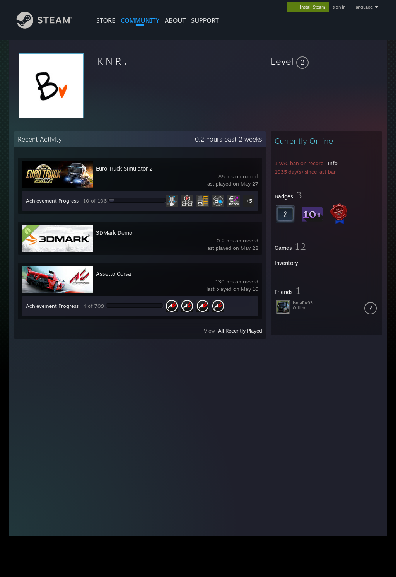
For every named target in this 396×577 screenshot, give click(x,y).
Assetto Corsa (113, 273)
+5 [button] (249, 201)
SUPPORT (205, 20)
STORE (105, 20)
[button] (326, 61)
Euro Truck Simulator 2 (124, 168)
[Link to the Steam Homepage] (50, 26)
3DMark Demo (114, 232)
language (364, 7)
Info (333, 163)
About (175, 20)
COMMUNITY (140, 20)
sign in (339, 7)
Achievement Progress (52, 201)
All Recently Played (240, 331)
